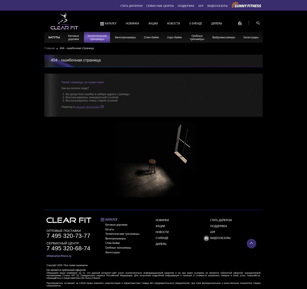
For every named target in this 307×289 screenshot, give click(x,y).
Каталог (111, 23)
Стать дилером (131, 6)
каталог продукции (87, 106)
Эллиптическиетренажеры (97, 37)
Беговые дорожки (116, 225)
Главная (50, 48)
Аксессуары (250, 37)
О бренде (195, 23)
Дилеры (216, 23)
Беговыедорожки (73, 37)
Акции (153, 23)
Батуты (54, 37)
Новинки (132, 23)
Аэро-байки (174, 37)
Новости (173, 23)
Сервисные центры (160, 6)
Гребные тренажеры (118, 247)
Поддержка (186, 6)
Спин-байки (151, 37)
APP (200, 6)
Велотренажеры (125, 37)
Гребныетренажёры (197, 37)
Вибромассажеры (223, 37)
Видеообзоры (217, 6)
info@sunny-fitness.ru (58, 256)
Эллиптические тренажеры (122, 234)
